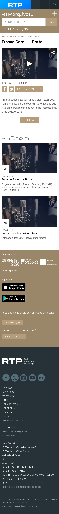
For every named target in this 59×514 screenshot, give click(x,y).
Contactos (8, 435)
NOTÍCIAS (7, 388)
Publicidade (22, 502)
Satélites (7, 459)
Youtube (32, 378)
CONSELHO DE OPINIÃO (14, 471)
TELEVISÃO (8, 396)
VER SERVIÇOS (12, 322)
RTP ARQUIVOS (10, 404)
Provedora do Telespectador (19, 446)
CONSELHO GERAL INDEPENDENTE (20, 467)
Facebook (6, 378)
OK (52, 22)
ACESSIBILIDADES (11, 455)
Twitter (15, 378)
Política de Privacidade (14, 500)
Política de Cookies (37, 500)
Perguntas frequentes (15, 431)
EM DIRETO (8, 416)
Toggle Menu (43, 3)
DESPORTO (8, 392)
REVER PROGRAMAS (12, 420)
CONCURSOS (9, 427)
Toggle (54, 4)
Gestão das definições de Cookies (21, 487)
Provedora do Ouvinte (15, 451)
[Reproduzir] (29, 63)
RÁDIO (5, 400)
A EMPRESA (8, 463)
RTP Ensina (8, 408)
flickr (41, 378)
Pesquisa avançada (15, 29)
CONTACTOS (8, 443)
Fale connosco (14, 336)
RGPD (5, 483)
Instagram (24, 378)
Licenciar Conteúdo (29, 89)
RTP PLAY (7, 412)
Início (4, 37)
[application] (29, 63)
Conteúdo (13, 37)
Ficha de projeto (9, 270)
